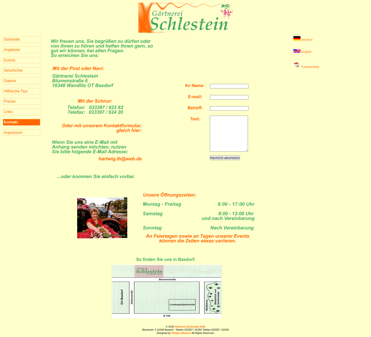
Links (8, 112)
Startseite (12, 39)
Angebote (12, 50)
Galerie (10, 81)
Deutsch (303, 39)
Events (9, 60)
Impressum (13, 133)
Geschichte (13, 70)
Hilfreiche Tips (15, 91)
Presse (10, 101)
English (302, 51)
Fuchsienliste (306, 67)
